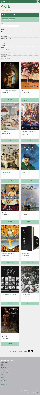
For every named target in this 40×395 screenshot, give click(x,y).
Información (3, 382)
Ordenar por (3, 23)
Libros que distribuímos (6, 52)
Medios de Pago (4, 386)
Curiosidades (4, 36)
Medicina (3, 45)
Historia (3, 40)
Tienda (7, 10)
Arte (2, 31)
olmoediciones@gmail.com (6, 372)
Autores (2, 377)
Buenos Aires (4, 34)
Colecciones (4, 54)
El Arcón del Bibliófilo (5, 58)
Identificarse (5, 19)
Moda (2, 47)
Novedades (3, 56)
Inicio (3, 10)
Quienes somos (4, 384)
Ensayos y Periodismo (6, 38)
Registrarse (11, 19)
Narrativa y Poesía (5, 49)
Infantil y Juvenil (4, 43)
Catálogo (2, 379)
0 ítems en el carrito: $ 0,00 (8, 14)
